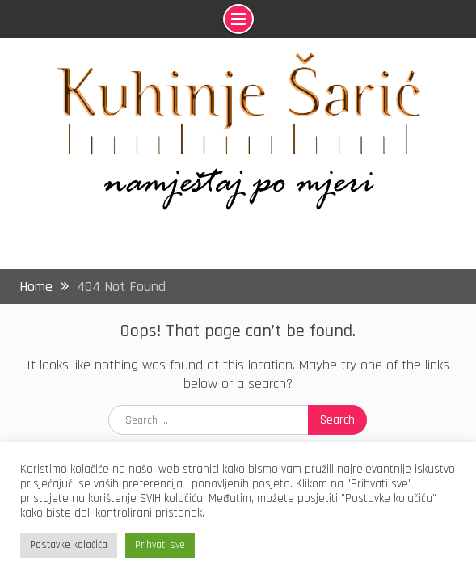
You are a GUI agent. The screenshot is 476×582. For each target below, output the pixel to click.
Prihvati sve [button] (160, 544)
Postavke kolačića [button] (68, 544)
